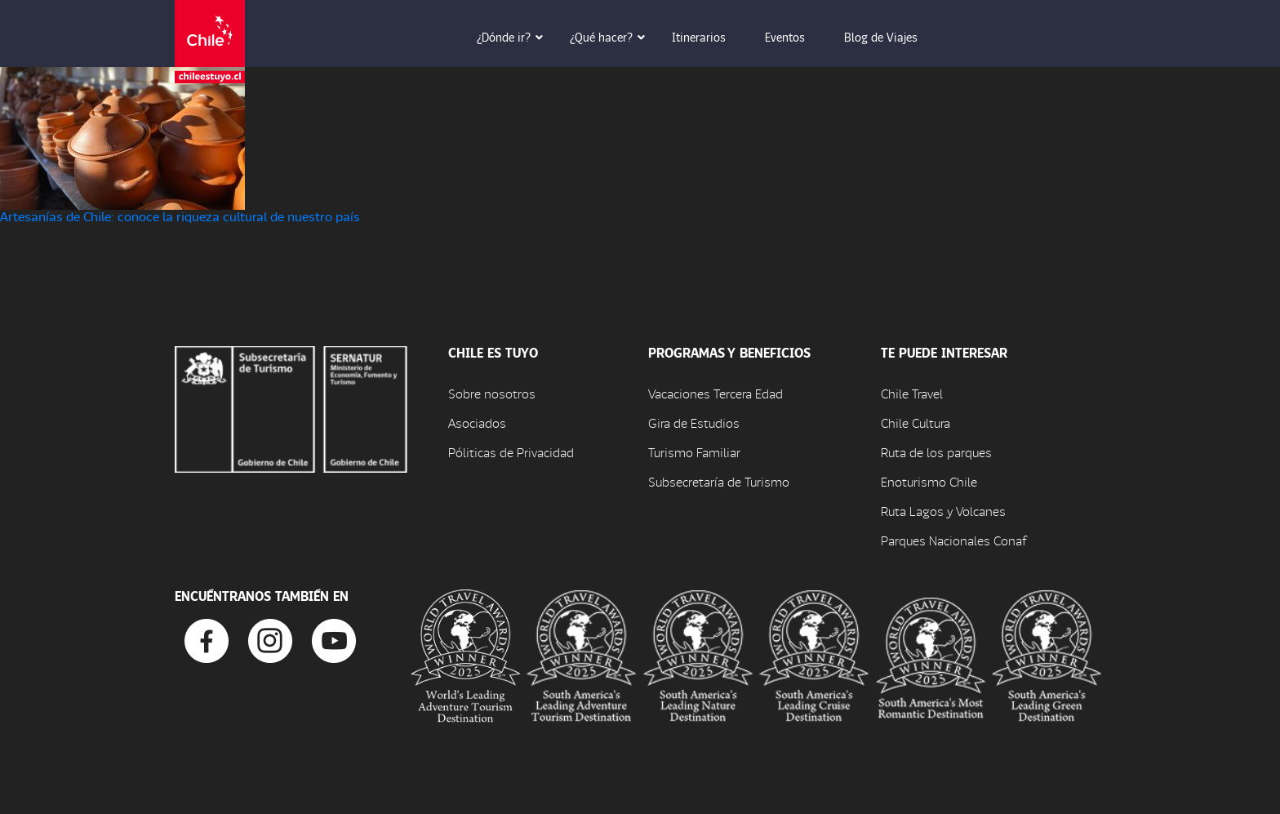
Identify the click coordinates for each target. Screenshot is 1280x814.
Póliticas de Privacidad (511, 451)
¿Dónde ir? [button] (515, 37)
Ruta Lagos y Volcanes (943, 510)
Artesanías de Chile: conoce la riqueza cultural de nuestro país (180, 216)
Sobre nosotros (492, 393)
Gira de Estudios (694, 422)
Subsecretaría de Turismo (718, 481)
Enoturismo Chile (929, 481)
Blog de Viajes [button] (892, 37)
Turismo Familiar (694, 451)
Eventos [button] (796, 37)
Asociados (477, 422)
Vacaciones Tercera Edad (715, 393)
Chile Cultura (915, 422)
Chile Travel (912, 393)
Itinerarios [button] (710, 37)
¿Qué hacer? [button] (613, 37)
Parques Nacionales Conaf (953, 540)
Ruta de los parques (936, 451)
